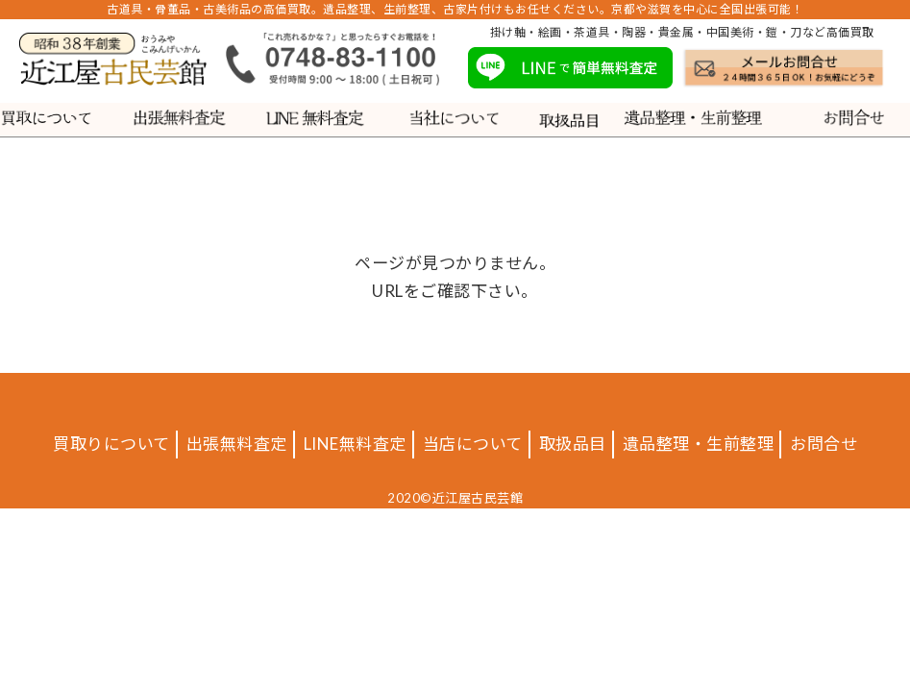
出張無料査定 (236, 443)
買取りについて (111, 443)
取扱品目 (572, 443)
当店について (473, 443)
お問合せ (823, 443)
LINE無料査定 (355, 443)
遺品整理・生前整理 (699, 443)
